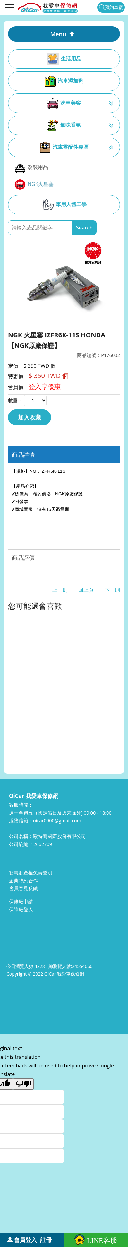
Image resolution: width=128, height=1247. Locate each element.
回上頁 (86, 589)
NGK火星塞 (34, 184)
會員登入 (25, 1239)
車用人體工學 (64, 204)
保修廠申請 (21, 901)
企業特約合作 (23, 880)
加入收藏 (29, 417)
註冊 (46, 1239)
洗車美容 (64, 103)
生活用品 (64, 59)
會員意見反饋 (23, 888)
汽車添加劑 (64, 81)
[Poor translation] (23, 1084)
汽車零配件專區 (64, 147)
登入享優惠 (45, 386)
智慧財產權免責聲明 (30, 872)
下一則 (112, 589)
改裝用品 (31, 167)
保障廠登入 (21, 909)
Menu (58, 34)
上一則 (60, 589)
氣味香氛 (64, 125)
